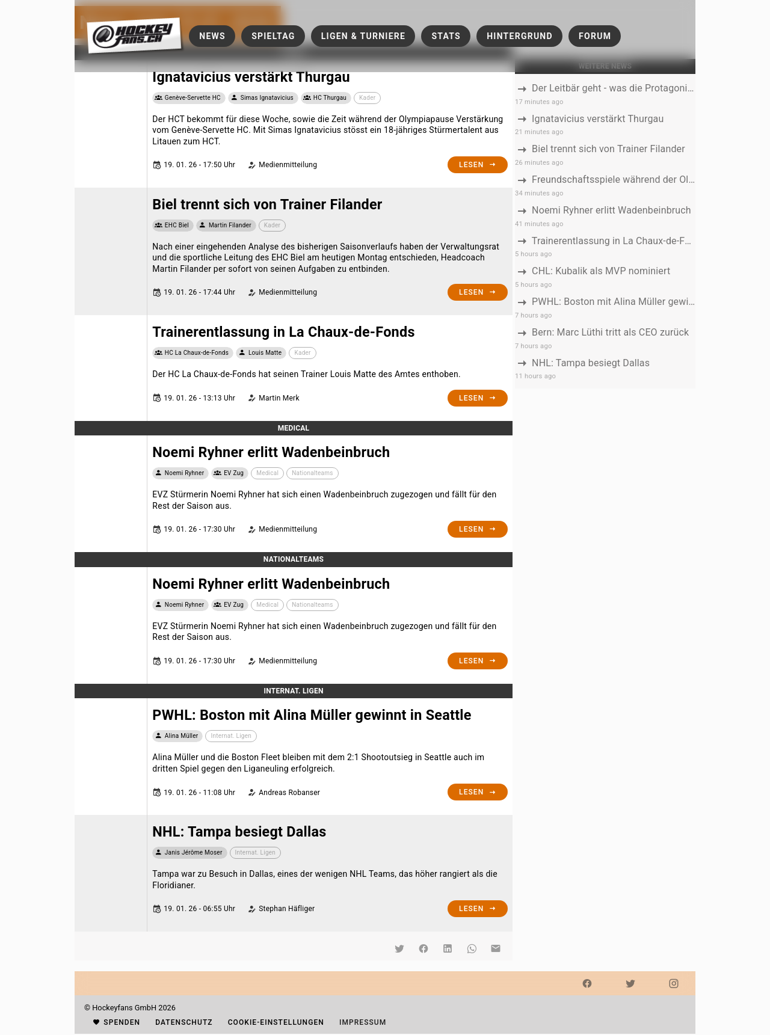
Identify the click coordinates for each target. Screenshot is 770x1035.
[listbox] (605, 231)
